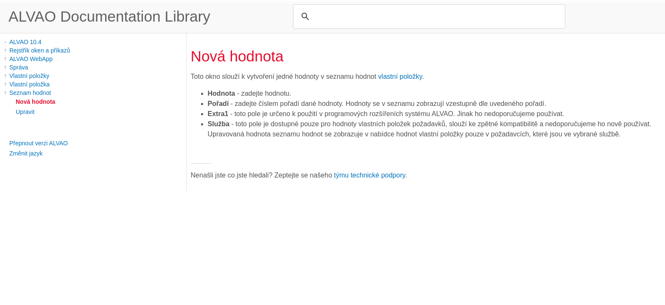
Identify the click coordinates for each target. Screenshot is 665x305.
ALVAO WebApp (31, 58)
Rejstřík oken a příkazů (39, 50)
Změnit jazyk (26, 153)
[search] (428, 16)
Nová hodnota (35, 101)
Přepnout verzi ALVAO (38, 143)
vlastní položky (400, 76)
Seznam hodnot (30, 92)
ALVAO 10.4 (25, 42)
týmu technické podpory (369, 175)
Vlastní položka (29, 84)
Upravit (25, 111)
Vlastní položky (29, 75)
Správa (18, 67)
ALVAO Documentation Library (109, 16)
